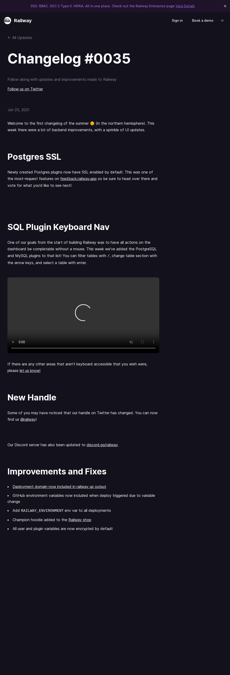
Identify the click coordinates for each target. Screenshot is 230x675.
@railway (28, 419)
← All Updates (19, 37)
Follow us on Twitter (25, 89)
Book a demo (202, 20)
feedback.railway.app (78, 178)
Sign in (177, 20)
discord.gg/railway (102, 444)
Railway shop (79, 519)
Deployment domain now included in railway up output (59, 486)
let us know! (30, 370)
